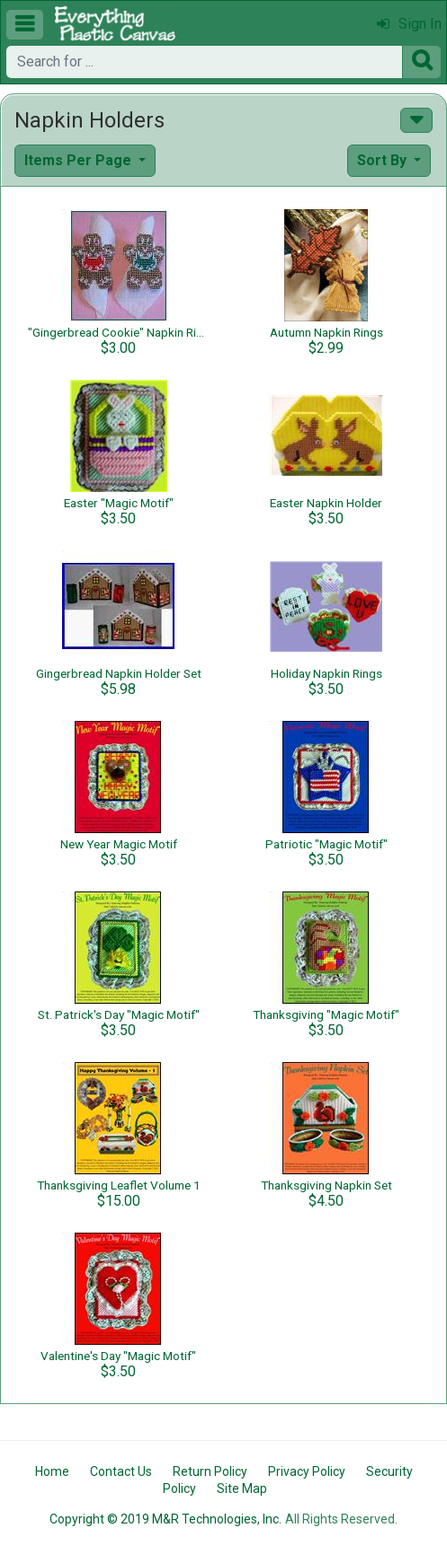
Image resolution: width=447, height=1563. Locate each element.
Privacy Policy (306, 1471)
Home (52, 1471)
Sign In (409, 23)
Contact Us (121, 1471)
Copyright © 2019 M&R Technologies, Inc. (165, 1519)
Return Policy (210, 1471)
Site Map (242, 1488)
